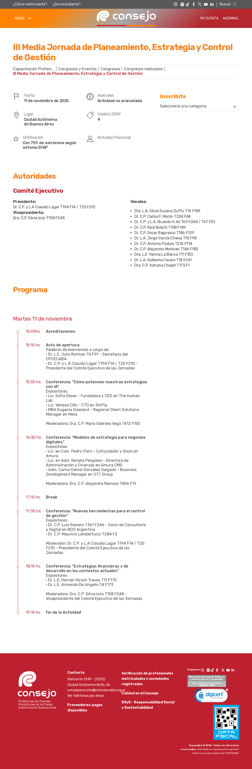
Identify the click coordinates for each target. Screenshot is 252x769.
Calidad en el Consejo (140, 696)
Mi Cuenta (209, 18)
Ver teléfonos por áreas (85, 696)
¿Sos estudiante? (67, 4)
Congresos (110, 69)
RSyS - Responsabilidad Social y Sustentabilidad (148, 711)
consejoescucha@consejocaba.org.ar (96, 690)
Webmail (231, 18)
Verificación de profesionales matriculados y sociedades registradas (147, 678)
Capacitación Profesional (35, 69)
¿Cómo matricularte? (30, 4)
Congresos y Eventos (77, 69)
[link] (211, 696)
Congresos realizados (143, 69)
